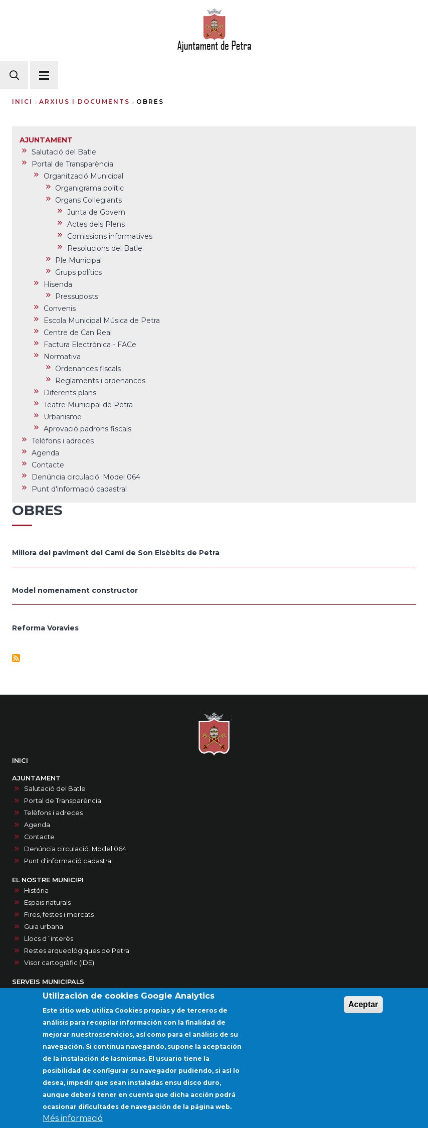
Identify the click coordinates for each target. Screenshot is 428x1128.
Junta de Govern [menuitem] (96, 212)
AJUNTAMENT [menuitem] (46, 139)
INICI (20, 760)
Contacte (39, 837)
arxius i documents (84, 101)
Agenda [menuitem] (45, 452)
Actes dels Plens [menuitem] (96, 224)
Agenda (37, 825)
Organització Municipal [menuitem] (83, 176)
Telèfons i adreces (53, 813)
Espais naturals (47, 902)
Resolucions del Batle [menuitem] (104, 248)
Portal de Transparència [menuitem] (72, 164)
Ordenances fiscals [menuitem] (88, 368)
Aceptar (363, 1011)
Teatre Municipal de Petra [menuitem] (88, 404)
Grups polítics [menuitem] (78, 272)
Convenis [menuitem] (60, 308)
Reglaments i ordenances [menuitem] (100, 380)
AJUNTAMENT (36, 778)
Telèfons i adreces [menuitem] (63, 440)
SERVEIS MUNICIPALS (48, 982)
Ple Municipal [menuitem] (78, 260)
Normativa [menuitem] (62, 356)
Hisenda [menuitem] (58, 284)
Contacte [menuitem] (48, 464)
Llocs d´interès (48, 938)
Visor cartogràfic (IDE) (59, 962)
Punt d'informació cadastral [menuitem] (79, 489)
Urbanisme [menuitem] (63, 416)
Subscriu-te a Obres (16, 658)
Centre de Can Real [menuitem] (78, 332)
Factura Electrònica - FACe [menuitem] (90, 344)
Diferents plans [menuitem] (70, 392)
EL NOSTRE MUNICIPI (48, 880)
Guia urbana (43, 926)
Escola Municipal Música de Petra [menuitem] (102, 320)
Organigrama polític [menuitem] (89, 188)
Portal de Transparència (62, 800)
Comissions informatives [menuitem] (109, 236)
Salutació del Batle (55, 788)
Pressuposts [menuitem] (76, 296)
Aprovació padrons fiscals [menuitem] (87, 428)
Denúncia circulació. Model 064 (75, 849)
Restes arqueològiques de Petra (76, 950)
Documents (43, 992)
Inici (22, 101)
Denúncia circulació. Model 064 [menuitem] (86, 476)
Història (36, 890)
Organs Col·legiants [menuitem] (88, 200)
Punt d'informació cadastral (68, 861)
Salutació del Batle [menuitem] (64, 151)
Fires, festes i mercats (59, 914)
